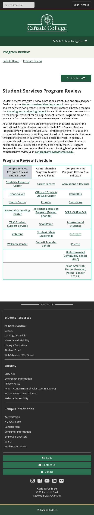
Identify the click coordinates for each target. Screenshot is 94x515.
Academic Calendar (15, 325)
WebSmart (28, 355)
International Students (75, 224)
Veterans (17, 234)
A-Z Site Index (13, 422)
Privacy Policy (12, 383)
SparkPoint (46, 224)
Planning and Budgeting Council (26, 111)
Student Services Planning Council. (42, 104)
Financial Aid (17, 194)
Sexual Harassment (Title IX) (21, 393)
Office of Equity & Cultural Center (46, 194)
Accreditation (12, 417)
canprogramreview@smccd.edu (54, 151)
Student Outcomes (16, 446)
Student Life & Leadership (46, 234)
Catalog (9, 335)
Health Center (17, 202)
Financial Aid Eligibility (17, 340)
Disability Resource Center (17, 184)
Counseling (75, 202)
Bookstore (21, 345)
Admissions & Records (75, 184)
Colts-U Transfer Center (46, 244)
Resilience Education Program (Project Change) (46, 212)
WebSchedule (12, 355)
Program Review (32, 61)
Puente (75, 244)
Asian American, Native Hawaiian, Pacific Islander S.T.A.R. (75, 271)
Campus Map (12, 426)
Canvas (9, 330)
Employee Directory (16, 436)
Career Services (46, 184)
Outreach (75, 234)
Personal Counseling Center (17, 212)
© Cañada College (47, 509)
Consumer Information (18, 431)
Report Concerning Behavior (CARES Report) (30, 388)
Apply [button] (47, 458)
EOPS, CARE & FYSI (75, 212)
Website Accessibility (16, 398)
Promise (46, 202)
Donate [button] (47, 471)
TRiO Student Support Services (17, 224)
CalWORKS (75, 194)
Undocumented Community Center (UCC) (75, 256)
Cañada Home (11, 61)
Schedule (21, 335)
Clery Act (10, 373)
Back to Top (47, 304)
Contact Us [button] (47, 465)
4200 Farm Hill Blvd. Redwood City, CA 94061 (47, 493)
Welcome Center (17, 244)
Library (8, 345)
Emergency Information (18, 378)
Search (8, 441)
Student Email (13, 350)
